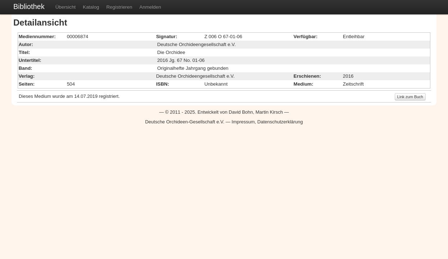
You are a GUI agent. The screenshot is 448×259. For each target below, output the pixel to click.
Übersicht (65, 7)
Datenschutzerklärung (280, 121)
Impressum (243, 121)
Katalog (91, 7)
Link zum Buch (410, 97)
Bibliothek (29, 6)
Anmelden (150, 7)
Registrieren (119, 7)
